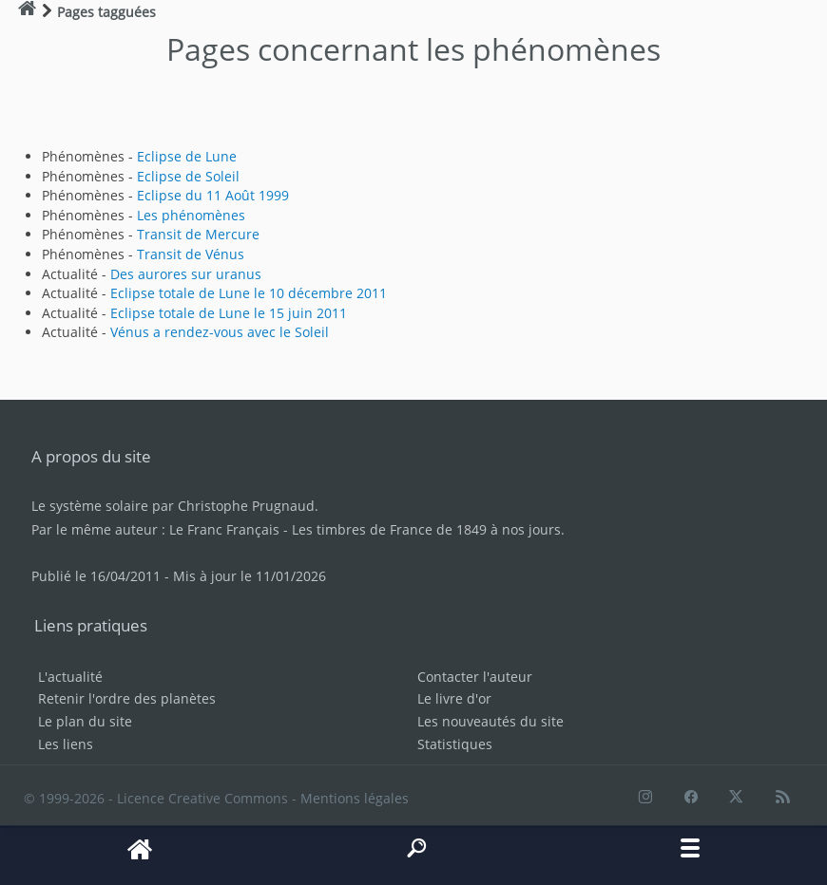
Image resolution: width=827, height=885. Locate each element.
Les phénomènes (191, 215)
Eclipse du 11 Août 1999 (213, 195)
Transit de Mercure (198, 234)
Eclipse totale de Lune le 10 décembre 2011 (248, 293)
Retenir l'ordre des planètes (127, 698)
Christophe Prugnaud (246, 506)
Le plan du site (85, 721)
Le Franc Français (224, 529)
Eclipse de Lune (187, 156)
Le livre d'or (454, 698)
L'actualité (70, 677)
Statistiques (454, 744)
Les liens (65, 744)
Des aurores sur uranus (185, 274)
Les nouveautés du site (490, 721)
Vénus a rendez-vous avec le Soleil (219, 332)
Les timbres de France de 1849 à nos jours (426, 529)
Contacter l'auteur (474, 677)
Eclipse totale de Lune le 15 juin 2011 (228, 313)
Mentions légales (354, 798)
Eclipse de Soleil (188, 176)
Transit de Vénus (190, 254)
